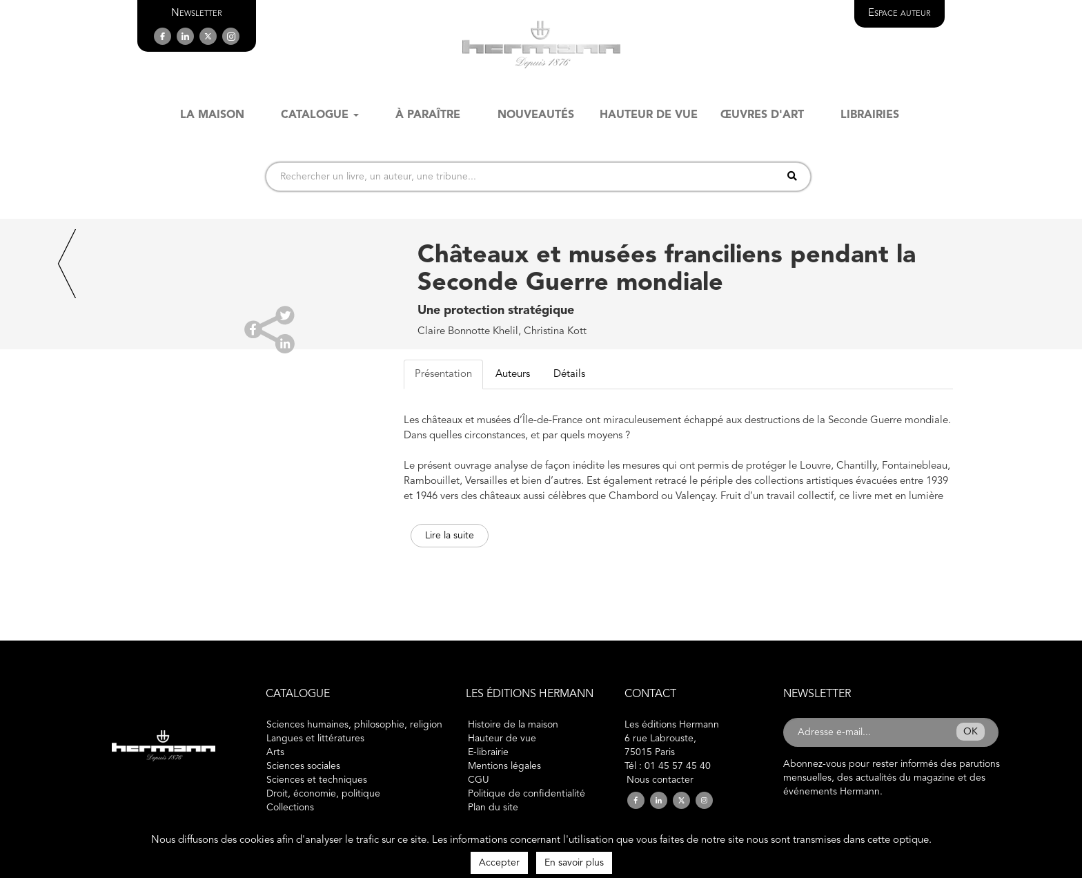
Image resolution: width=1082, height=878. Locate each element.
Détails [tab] (569, 374)
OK (970, 731)
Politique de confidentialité (526, 794)
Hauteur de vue (502, 738)
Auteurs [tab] (512, 374)
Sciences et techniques (316, 780)
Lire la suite (449, 535)
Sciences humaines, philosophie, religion (354, 725)
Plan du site (493, 807)
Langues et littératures (315, 738)
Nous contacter (660, 780)
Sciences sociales (303, 766)
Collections (290, 807)
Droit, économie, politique (323, 794)
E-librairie (488, 752)
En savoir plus (574, 863)
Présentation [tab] (443, 374)
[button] (196, 13)
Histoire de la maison (513, 725)
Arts (275, 752)
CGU (478, 780)
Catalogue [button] (320, 115)
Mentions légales (504, 766)
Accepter (499, 863)
